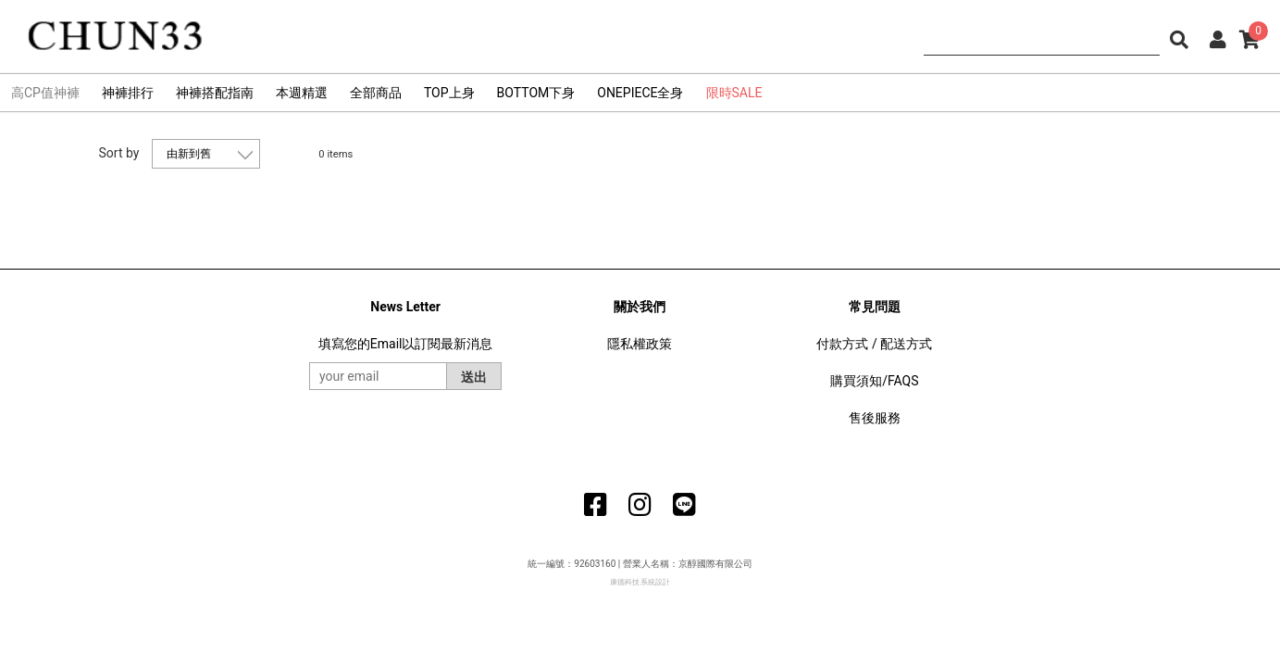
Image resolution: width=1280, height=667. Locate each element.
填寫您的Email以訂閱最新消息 (405, 343)
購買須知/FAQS (874, 380)
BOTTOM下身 (536, 92)
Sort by (119, 152)
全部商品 (376, 92)
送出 (474, 377)
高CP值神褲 (45, 92)
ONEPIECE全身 (640, 92)
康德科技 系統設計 (640, 582)
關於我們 (639, 306)
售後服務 (875, 417)
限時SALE (734, 92)
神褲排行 (128, 92)
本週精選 (302, 92)
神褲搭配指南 (215, 92)
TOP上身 (449, 92)
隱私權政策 (639, 343)
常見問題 (875, 306)
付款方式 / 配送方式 (874, 343)
